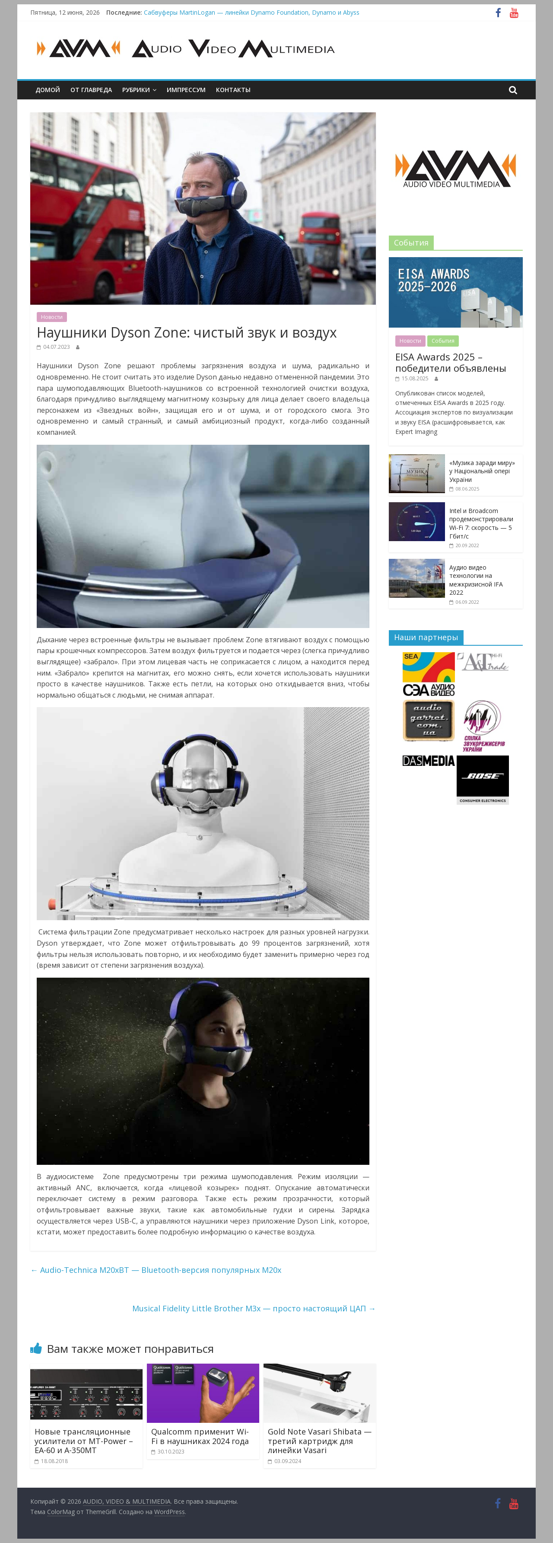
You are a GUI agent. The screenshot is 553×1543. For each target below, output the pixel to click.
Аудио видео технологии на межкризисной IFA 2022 (476, 580)
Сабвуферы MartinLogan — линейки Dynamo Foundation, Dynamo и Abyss (251, 12)
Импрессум (186, 90)
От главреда (91, 90)
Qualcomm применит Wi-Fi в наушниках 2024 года (200, 1436)
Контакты (233, 90)
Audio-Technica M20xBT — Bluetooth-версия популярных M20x (155, 1270)
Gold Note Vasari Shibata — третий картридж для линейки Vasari (320, 1440)
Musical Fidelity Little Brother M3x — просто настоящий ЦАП (254, 1308)
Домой (47, 90)
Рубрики (136, 90)
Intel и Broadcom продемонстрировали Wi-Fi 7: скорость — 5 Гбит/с (481, 523)
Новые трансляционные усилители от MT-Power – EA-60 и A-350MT (84, 1440)
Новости (52, 317)
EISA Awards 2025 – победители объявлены (450, 362)
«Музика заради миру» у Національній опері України (482, 471)
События (443, 340)
